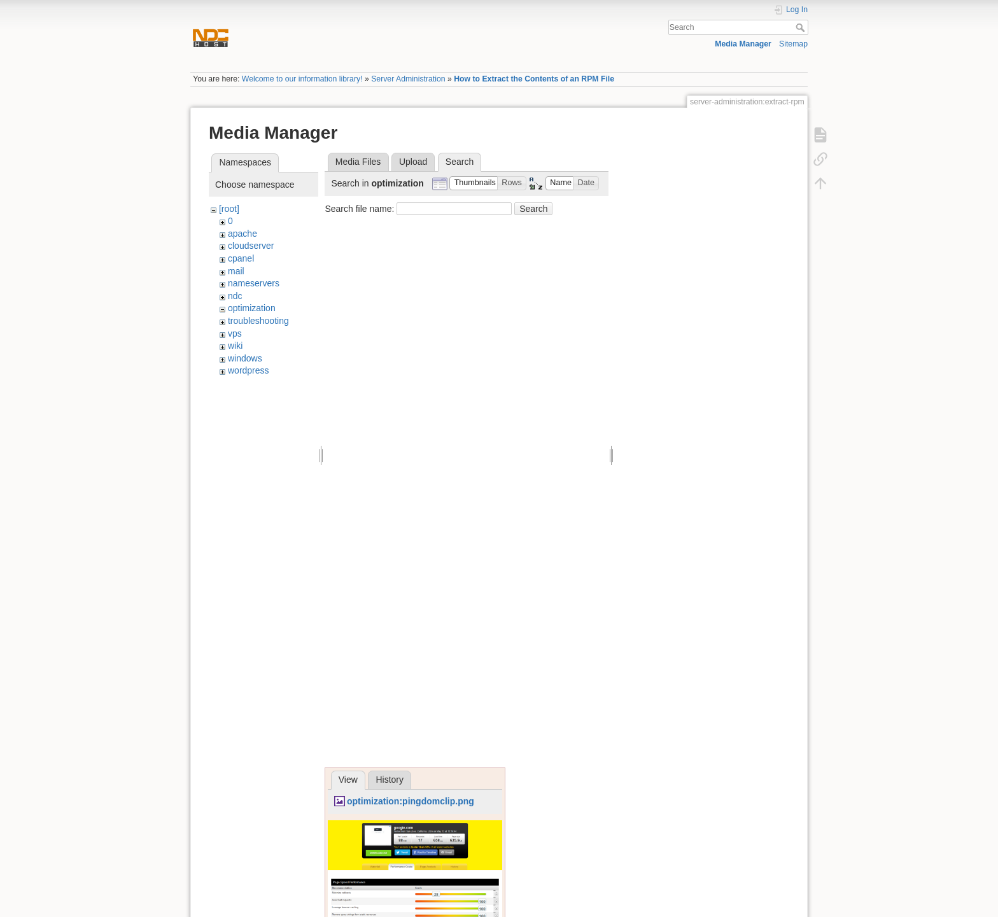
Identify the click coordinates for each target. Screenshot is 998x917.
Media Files (358, 162)
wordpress (248, 370)
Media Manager (743, 43)
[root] (229, 209)
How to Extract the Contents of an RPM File (534, 78)
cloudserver (251, 246)
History (390, 779)
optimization (252, 308)
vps (235, 333)
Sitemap (793, 43)
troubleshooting (258, 321)
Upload (413, 162)
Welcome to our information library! (302, 78)
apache (242, 233)
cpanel (241, 258)
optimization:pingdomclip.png (410, 801)
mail (236, 271)
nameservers (253, 283)
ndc (235, 296)
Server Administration (408, 78)
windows (245, 358)
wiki (235, 345)
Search (802, 27)
